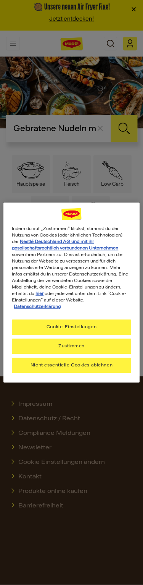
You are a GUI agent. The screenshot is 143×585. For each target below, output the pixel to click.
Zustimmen (71, 345)
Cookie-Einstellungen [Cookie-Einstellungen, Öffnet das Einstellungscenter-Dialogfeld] (71, 327)
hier (39, 293)
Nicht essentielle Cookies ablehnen (71, 365)
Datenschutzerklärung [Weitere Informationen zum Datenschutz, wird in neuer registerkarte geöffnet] (37, 306)
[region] (71, 293)
